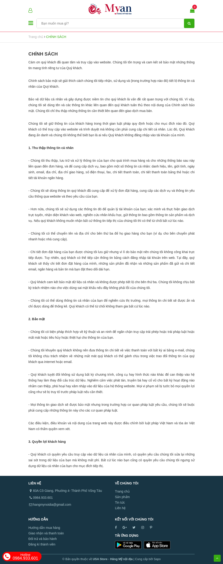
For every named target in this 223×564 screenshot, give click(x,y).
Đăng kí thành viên (41, 544)
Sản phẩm (122, 497)
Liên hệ (120, 508)
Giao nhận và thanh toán (46, 533)
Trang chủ (122, 491)
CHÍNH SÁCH (43, 53)
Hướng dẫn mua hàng (44, 528)
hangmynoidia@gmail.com (52, 504)
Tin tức (120, 502)
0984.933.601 (25, 557)
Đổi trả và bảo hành (42, 539)
